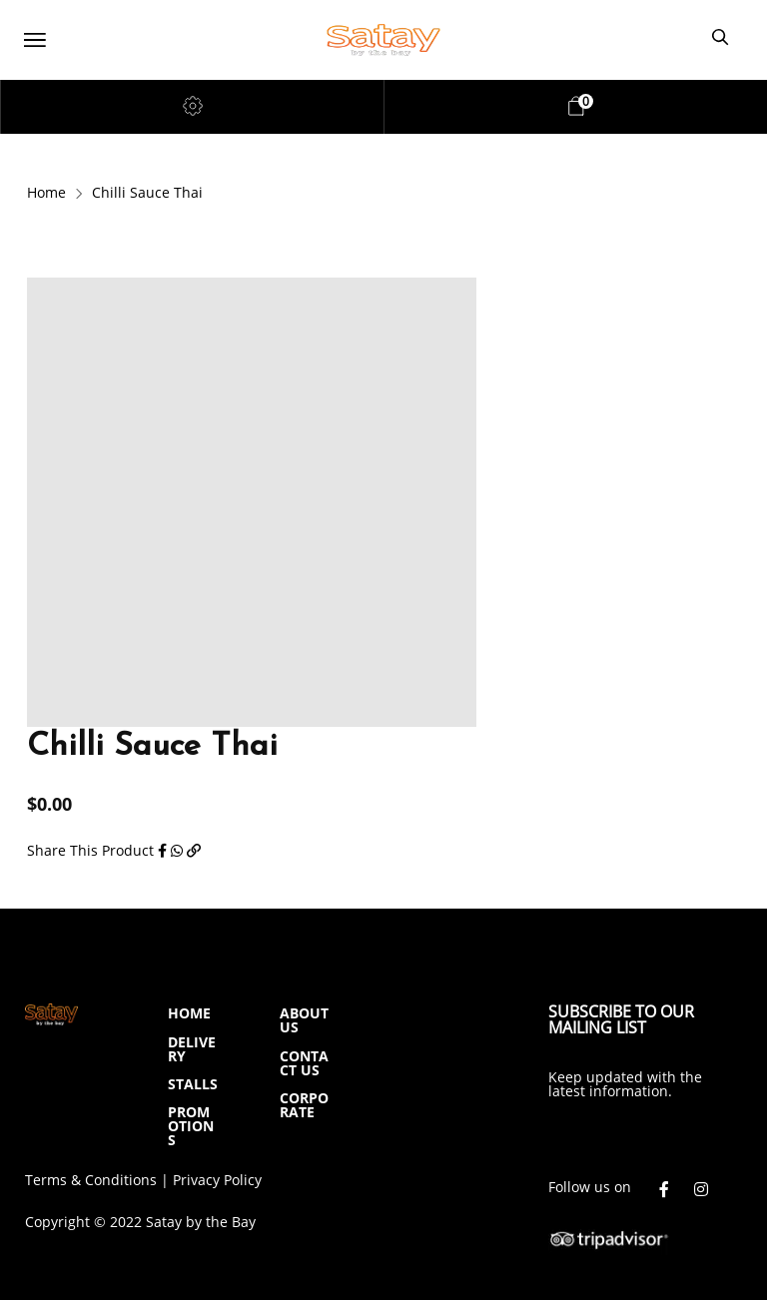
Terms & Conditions (91, 1179)
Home (46, 192)
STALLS (193, 1083)
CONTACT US (304, 1062)
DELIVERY (192, 1048)
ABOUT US (304, 1019)
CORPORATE (304, 1104)
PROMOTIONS (191, 1125)
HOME (189, 1012)
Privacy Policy (217, 1179)
